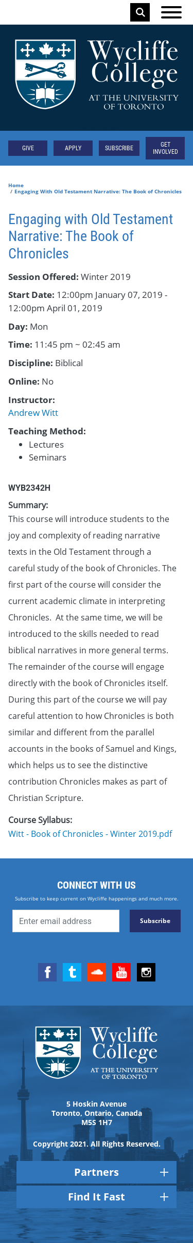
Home (16, 185)
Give (28, 148)
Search (140, 12)
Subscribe (119, 148)
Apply (73, 148)
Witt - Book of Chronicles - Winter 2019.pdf (90, 833)
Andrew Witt (33, 412)
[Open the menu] (171, 12)
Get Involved (165, 148)
